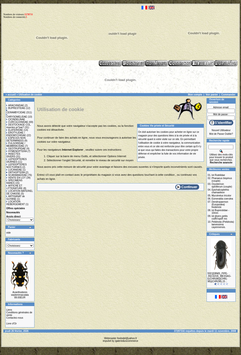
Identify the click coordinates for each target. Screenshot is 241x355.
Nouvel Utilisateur (221, 130)
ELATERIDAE (14, 130)
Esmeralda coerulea (222, 198)
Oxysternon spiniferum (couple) (222, 185)
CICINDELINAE (15, 119)
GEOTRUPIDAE (16, 148)
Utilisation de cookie (30, 94)
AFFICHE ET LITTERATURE (14, 187)
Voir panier (212, 94)
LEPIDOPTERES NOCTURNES (16, 165)
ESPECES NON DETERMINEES (16, 139)
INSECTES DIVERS (13, 155)
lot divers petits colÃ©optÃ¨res (220, 217)
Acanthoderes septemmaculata (20, 293)
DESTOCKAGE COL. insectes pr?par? (18, 126)
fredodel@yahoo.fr (127, 338)
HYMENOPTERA (16, 151)
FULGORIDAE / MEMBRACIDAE (15, 144)
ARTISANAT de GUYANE (15, 197)
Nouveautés (13, 212)
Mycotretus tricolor (221, 195)
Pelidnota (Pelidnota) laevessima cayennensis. (223, 224)
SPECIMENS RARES (14, 181)
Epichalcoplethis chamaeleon (220, 191)
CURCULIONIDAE (17, 122)
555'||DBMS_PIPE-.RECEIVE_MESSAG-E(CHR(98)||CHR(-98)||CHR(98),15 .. (219, 277)
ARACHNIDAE (15, 105)
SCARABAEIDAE (16, 175)
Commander (228, 94)
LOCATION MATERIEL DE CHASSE (19, 192)
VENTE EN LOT (16, 177)
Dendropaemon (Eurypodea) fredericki (220, 204)
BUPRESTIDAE (15, 108)
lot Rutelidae (218, 175)
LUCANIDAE (14, 169)
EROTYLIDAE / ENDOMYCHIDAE (16, 134)
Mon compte (195, 94)
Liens (9, 309)
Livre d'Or (11, 323)
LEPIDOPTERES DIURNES (16, 160)
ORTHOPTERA (15, 172)
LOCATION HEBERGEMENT (15, 203)
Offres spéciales (15, 208)
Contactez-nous (14, 317)
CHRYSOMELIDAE (16, 116)
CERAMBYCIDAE (16, 111)
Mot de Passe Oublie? (221, 134)
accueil (12, 94)
